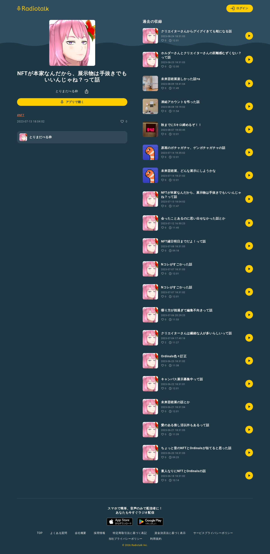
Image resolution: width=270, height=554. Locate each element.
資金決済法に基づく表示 (170, 532)
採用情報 (99, 532)
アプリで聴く (72, 102)
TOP (40, 532)
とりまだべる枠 (67, 91)
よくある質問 (58, 532)
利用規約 (155, 538)
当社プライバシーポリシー (126, 538)
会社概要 (80, 532)
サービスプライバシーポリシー (213, 532)
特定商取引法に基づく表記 (130, 532)
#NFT (20, 115)
